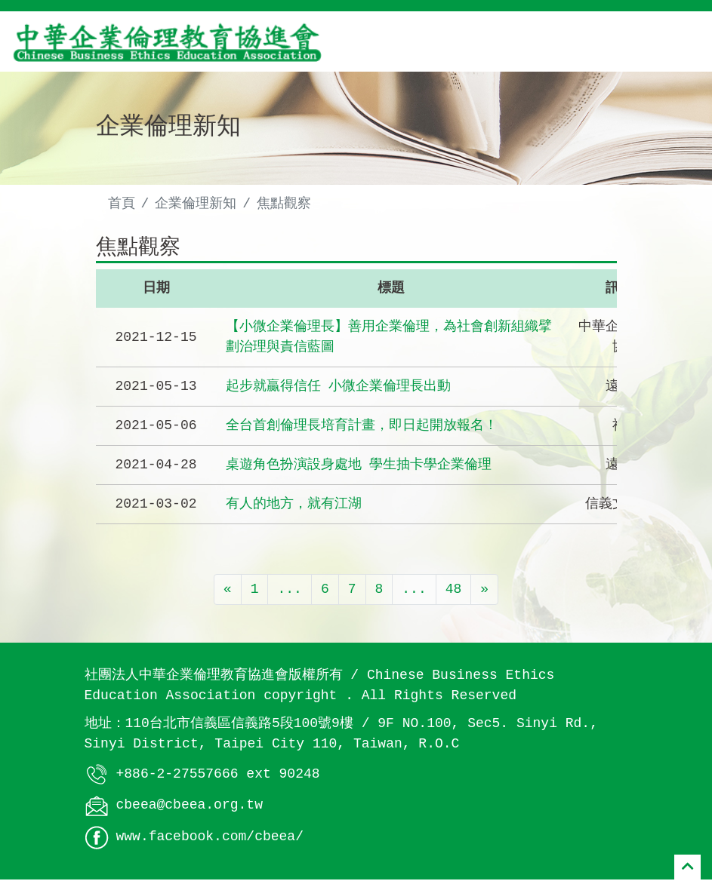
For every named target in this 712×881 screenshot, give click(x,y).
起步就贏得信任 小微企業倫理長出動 (339, 388)
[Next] (484, 591)
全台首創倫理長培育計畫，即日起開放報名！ (362, 428)
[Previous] (228, 591)
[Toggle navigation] (679, 41)
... (289, 591)
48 (453, 591)
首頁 (121, 204)
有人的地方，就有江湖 (294, 506)
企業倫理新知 (195, 204)
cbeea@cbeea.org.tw (189, 807)
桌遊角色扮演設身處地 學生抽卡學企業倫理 (359, 467)
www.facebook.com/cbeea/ (210, 839)
